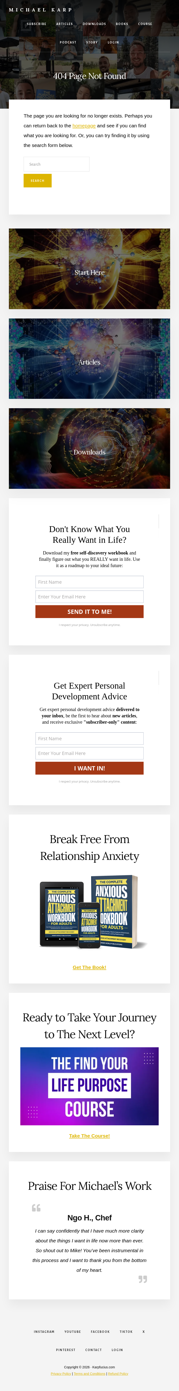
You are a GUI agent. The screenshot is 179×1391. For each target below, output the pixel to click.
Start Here (89, 272)
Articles (89, 362)
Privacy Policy (61, 1374)
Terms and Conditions (89, 1374)
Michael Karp (41, 10)
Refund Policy (118, 1374)
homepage (84, 125)
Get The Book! (89, 967)
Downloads (89, 452)
